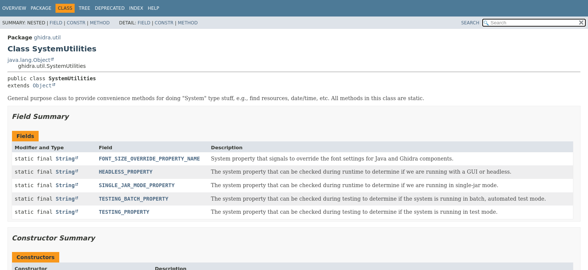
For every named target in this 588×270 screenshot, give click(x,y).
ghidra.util (47, 37)
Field (56, 23)
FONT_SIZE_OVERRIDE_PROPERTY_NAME (149, 159)
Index (136, 8)
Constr (76, 23)
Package (41, 8)
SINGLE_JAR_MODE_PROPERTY (136, 185)
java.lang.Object (29, 60)
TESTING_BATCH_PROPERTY (133, 199)
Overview (14, 8)
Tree (84, 8)
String (65, 159)
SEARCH (470, 23)
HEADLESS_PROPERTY (125, 172)
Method (100, 23)
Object (42, 85)
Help (153, 8)
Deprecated (110, 8)
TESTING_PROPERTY (124, 212)
